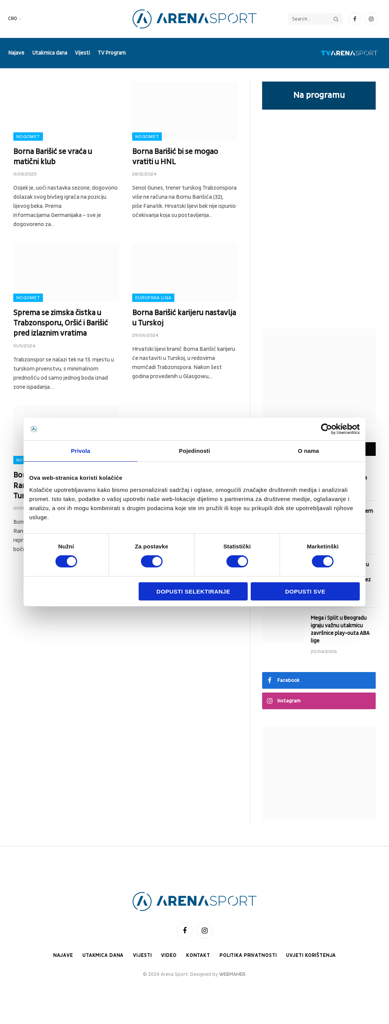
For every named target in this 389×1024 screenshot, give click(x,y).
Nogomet (28, 136)
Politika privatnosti (248, 955)
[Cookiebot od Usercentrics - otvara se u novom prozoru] (326, 429)
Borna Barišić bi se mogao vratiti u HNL (175, 156)
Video (168, 955)
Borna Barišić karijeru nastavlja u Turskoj (184, 318)
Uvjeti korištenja (312, 955)
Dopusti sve (305, 591)
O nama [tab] (308, 451)
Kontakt (197, 955)
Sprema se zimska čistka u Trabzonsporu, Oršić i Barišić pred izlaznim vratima (60, 323)
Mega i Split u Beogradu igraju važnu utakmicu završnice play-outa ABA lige (340, 629)
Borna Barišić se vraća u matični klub (52, 156)
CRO (12, 19)
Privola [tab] (80, 451)
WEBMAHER (232, 975)
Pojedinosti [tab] (194, 451)
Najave (16, 53)
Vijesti (82, 53)
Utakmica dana (49, 53)
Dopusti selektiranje (193, 591)
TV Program (112, 53)
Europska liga (153, 297)
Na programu (319, 95)
